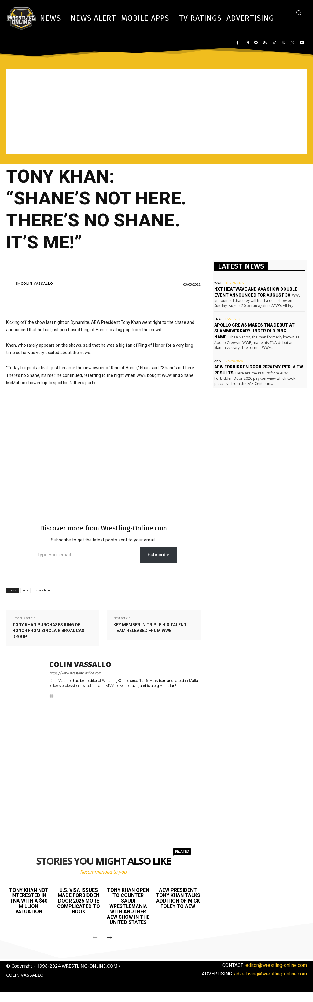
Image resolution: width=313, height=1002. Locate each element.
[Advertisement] (156, 111)
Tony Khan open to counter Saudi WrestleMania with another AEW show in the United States (128, 906)
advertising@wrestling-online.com (270, 974)
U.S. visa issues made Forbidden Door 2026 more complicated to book (78, 900)
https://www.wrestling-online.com (75, 673)
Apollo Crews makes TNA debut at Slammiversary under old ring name (254, 331)
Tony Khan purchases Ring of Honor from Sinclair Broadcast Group (49, 630)
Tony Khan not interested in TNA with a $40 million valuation (28, 900)
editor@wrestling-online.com (276, 965)
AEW (217, 360)
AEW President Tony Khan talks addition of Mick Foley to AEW (178, 898)
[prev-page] (95, 938)
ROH (25, 590)
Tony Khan (42, 590)
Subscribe (158, 555)
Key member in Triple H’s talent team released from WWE (150, 627)
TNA (217, 318)
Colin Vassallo (37, 283)
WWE (218, 282)
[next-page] (109, 938)
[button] (298, 12)
